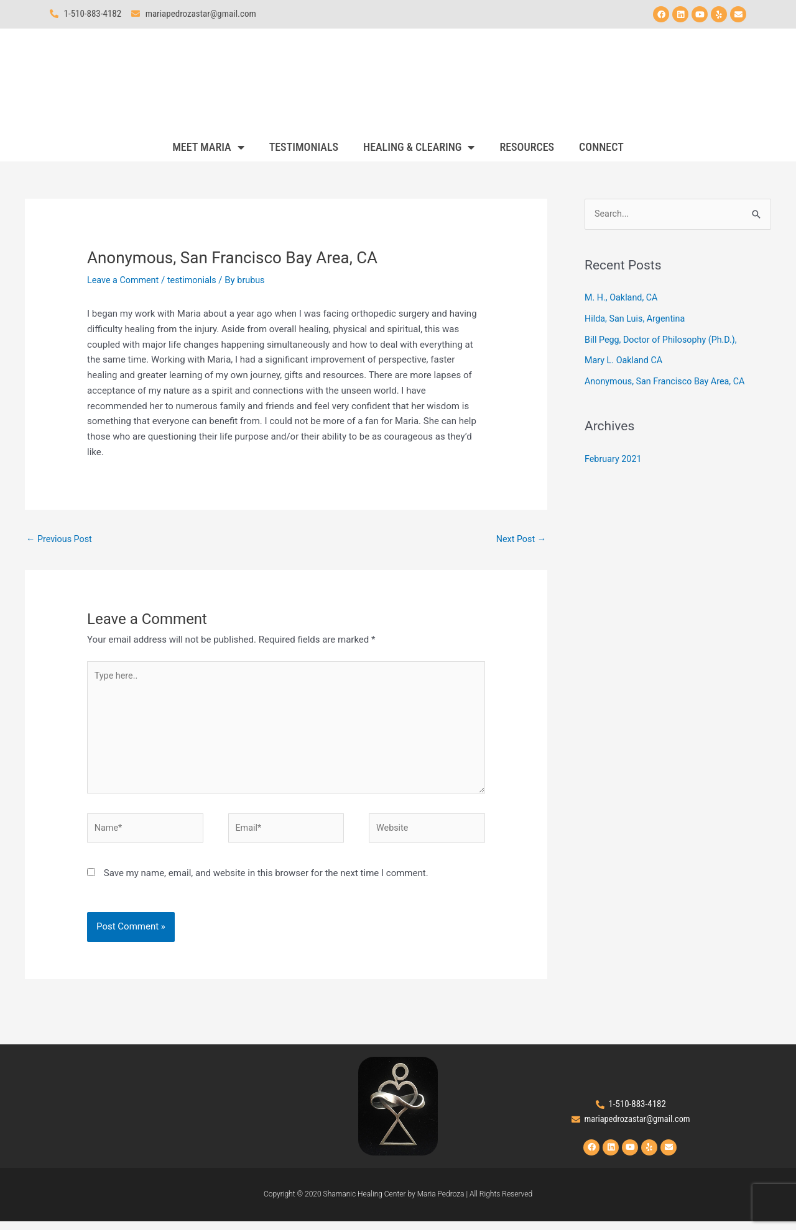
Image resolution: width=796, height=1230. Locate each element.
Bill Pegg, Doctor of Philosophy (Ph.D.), (664, 340)
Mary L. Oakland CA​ (625, 360)
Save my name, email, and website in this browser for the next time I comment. (266, 881)
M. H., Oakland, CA (624, 298)
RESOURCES (526, 146)
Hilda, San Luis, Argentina (637, 319)
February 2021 (614, 459)
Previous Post (60, 539)
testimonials (195, 280)
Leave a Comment (124, 280)
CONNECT (601, 146)
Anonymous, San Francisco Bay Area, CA (668, 381)
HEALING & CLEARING (418, 147)
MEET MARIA (208, 147)
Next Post (520, 539)
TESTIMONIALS (303, 146)
